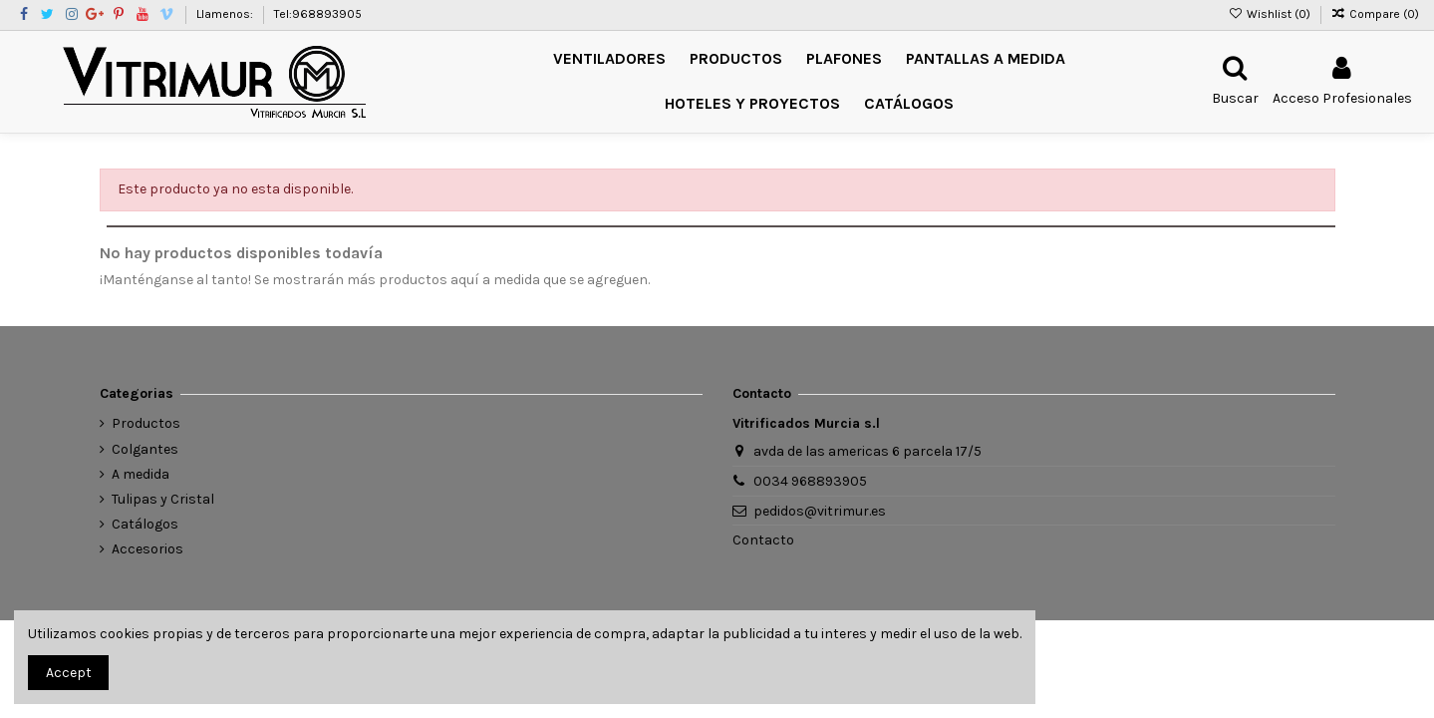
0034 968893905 (810, 481)
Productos (146, 423)
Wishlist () (1270, 14)
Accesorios (147, 548)
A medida (140, 474)
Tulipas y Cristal (163, 499)
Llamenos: (226, 14)
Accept (69, 672)
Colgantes (145, 449)
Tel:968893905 (318, 14)
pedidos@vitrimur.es (819, 511)
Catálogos (145, 524)
